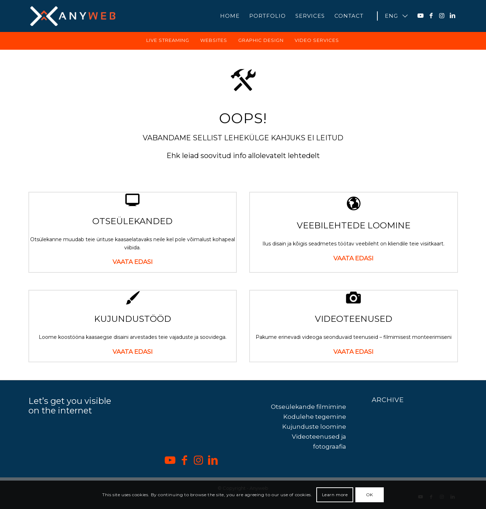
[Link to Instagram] (442, 15)
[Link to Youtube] (420, 15)
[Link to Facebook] (431, 15)
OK (369, 494)
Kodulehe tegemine (314, 420)
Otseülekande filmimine (308, 410)
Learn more (335, 494)
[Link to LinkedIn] (452, 15)
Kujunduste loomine (314, 430)
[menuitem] (229, 16)
